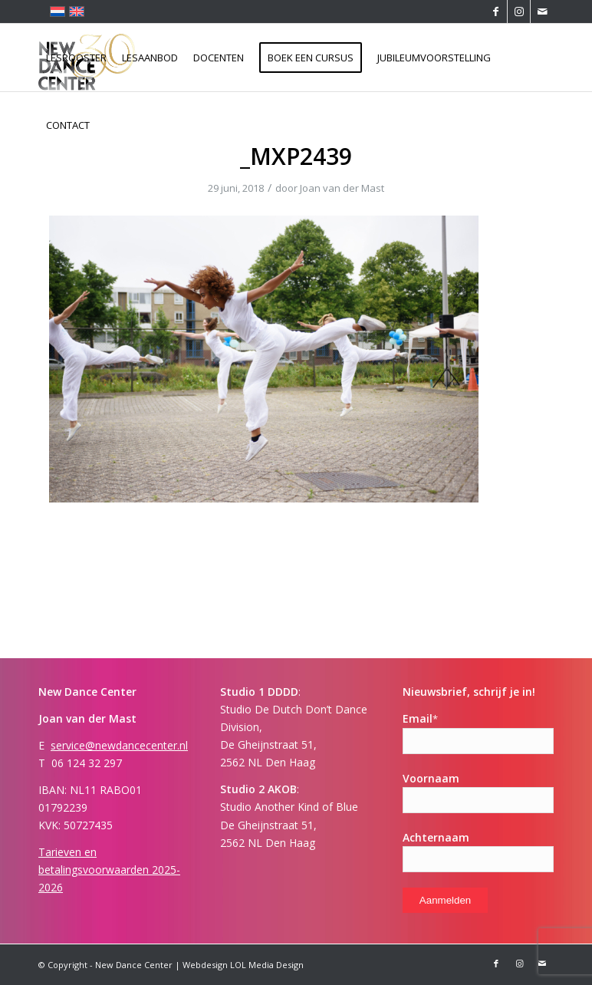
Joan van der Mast (342, 188)
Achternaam (436, 837)
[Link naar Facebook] (496, 11)
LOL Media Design (267, 964)
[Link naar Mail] (542, 11)
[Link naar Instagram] (519, 11)
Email (420, 718)
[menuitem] (76, 57)
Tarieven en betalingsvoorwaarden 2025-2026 (109, 869)
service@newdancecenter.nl (119, 745)
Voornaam (431, 778)
